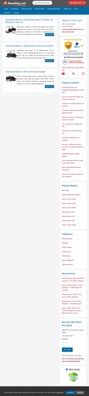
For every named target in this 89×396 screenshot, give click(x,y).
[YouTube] (63, 73)
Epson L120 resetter (69, 203)
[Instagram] (83, 73)
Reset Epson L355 (68, 216)
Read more (49, 34)
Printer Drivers (67, 247)
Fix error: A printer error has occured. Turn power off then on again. (73, 147)
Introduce (65, 243)
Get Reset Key (77, 3)
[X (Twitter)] (73, 73)
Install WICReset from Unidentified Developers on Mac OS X (73, 90)
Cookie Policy (59, 392)
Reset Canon (66, 252)
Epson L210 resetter (69, 208)
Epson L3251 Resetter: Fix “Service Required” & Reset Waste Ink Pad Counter (71, 310)
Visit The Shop (67, 26)
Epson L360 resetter (69, 225)
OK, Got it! (70, 392)
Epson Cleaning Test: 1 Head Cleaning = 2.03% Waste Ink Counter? (72, 287)
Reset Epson (66, 256)
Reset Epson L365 (68, 220)
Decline (80, 392)
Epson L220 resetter (69, 199)
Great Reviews (67, 239)
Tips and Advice (67, 264)
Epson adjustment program (71, 195)
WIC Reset (65, 190)
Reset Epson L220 (68, 212)
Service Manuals (67, 260)
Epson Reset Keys (16, 3)
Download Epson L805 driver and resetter (25, 71)
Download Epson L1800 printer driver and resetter (29, 46)
